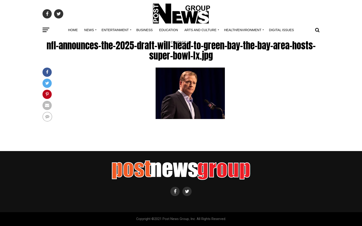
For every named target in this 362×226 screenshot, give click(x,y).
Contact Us (181, 42)
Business (144, 30)
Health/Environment (243, 30)
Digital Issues (281, 30)
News (89, 30)
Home (73, 30)
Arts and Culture (200, 30)
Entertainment (115, 30)
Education (168, 30)
